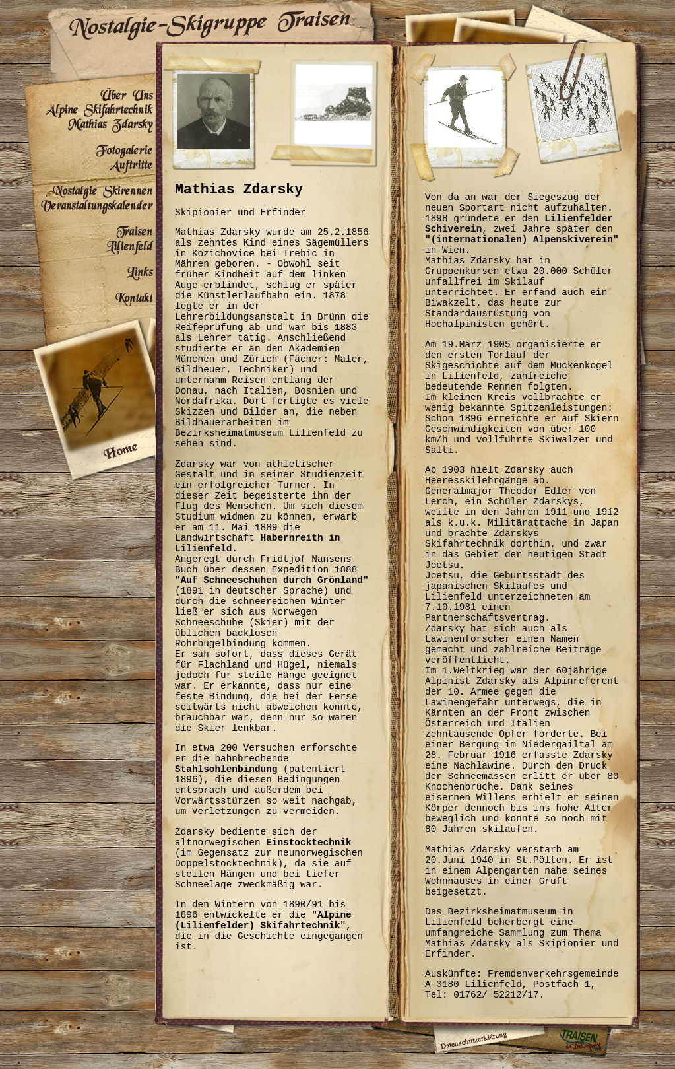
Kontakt (88, 295)
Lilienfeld (88, 248)
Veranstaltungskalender (88, 207)
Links (88, 269)
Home (88, 384)
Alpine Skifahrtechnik (88, 110)
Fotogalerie (88, 146)
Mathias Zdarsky (88, 125)
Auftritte (88, 166)
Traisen (88, 228)
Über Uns (88, 95)
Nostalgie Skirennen (88, 187)
